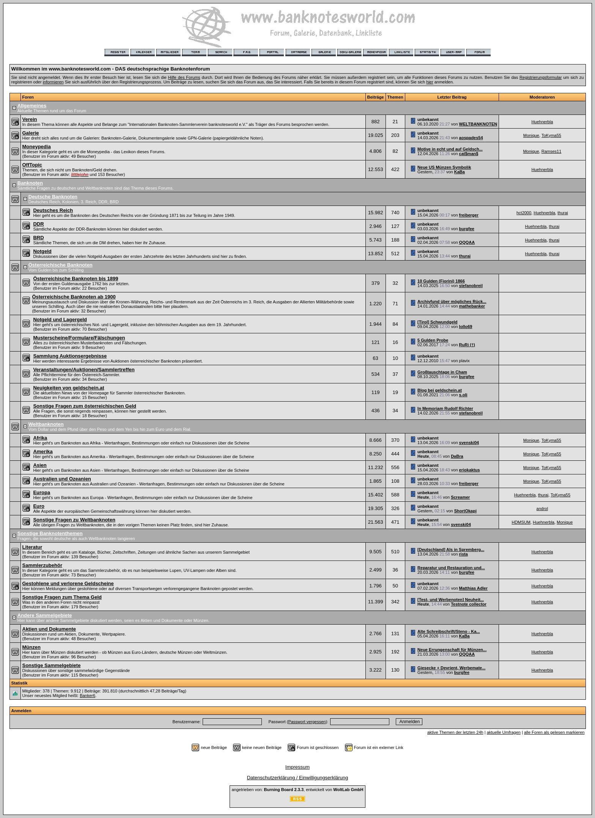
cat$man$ (469, 153)
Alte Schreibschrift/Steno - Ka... (448, 631)
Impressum (297, 767)
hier (429, 82)
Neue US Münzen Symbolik (444, 167)
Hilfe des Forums (184, 77)
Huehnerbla (542, 121)
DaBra (457, 456)
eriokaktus (469, 470)
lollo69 (465, 326)
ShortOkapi (465, 511)
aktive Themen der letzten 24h (455, 732)
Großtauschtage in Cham (442, 372)
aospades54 (471, 137)
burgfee (466, 228)
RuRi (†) (467, 344)
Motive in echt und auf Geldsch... (450, 149)
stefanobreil (471, 285)
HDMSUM (521, 522)
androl (542, 508)
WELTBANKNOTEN (478, 124)
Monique (531, 135)
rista (463, 554)
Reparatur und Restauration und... (451, 567)
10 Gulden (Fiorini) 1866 (441, 281)
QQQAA (467, 242)
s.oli (463, 395)
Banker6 (87, 695)
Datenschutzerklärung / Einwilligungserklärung (297, 777)
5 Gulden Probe (432, 340)
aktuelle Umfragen (504, 732)
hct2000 (523, 212)
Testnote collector (468, 604)
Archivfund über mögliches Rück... (451, 301)
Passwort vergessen (307, 721)
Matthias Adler (473, 588)
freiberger (469, 215)
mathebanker (472, 306)
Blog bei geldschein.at (439, 390)
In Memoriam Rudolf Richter (445, 408)
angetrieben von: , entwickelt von (297, 789)
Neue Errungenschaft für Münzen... (451, 649)
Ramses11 (551, 151)
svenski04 (469, 442)
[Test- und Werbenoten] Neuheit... (450, 599)
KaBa (459, 172)
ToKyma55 (551, 135)
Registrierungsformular (540, 77)
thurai (562, 212)
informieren (53, 82)
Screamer (460, 497)
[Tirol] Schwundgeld (437, 322)
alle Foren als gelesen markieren (554, 732)
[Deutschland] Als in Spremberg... (450, 549)
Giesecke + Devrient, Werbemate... (451, 668)
